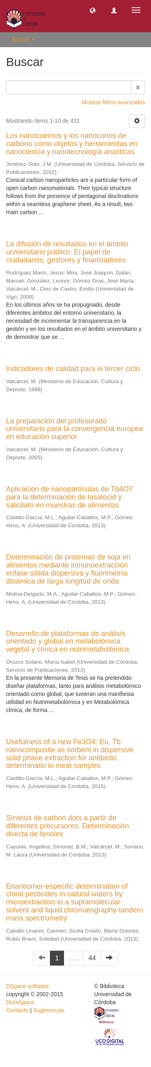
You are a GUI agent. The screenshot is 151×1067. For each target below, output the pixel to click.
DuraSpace (20, 1002)
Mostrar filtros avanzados (113, 102)
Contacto (17, 1010)
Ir (138, 87)
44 (92, 958)
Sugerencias (48, 1010)
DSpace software (27, 986)
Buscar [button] (23, 39)
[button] (92, 10)
